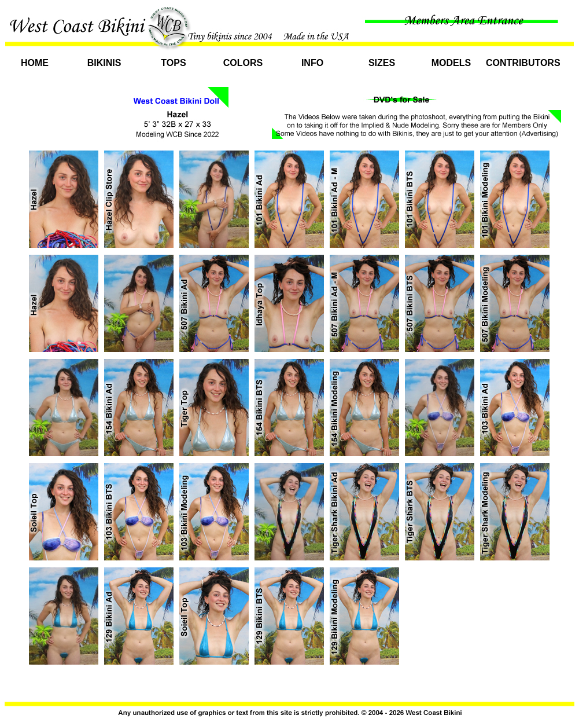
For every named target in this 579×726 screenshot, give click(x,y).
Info (312, 63)
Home (35, 63)
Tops (173, 63)
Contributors (520, 63)
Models (451, 63)
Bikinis (104, 63)
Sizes (381, 63)
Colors (243, 63)
